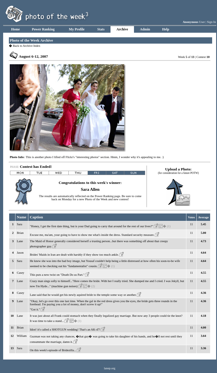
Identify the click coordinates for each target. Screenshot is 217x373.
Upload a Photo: (178, 169)
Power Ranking (43, 29)
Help (165, 29)
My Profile (77, 29)
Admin (145, 29)
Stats (100, 29)
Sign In (211, 22)
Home (15, 29)
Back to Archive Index (24, 45)
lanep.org (109, 368)
